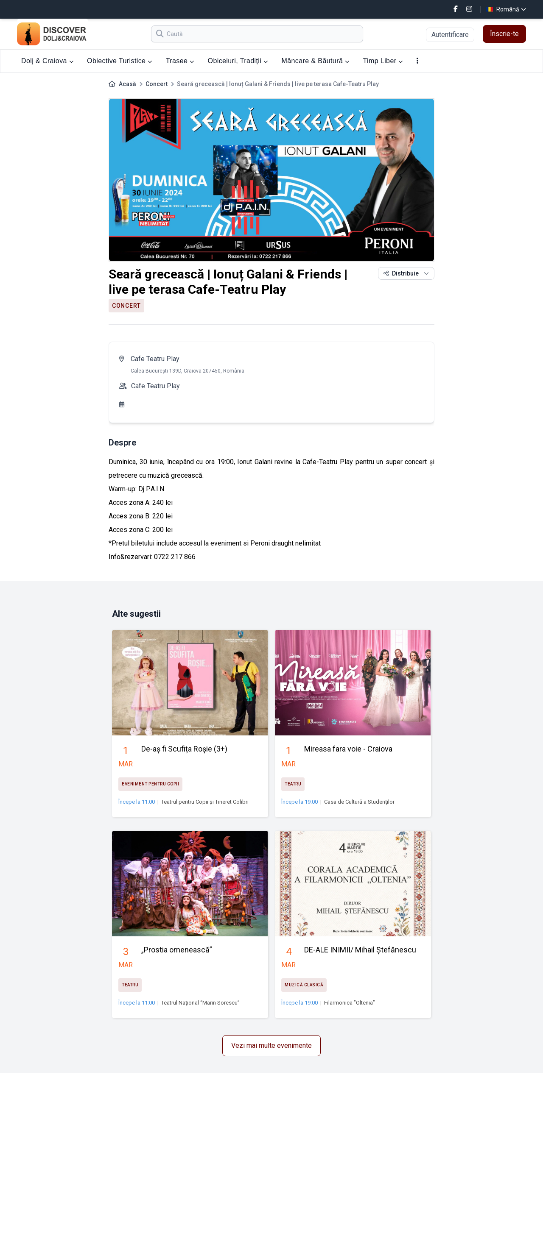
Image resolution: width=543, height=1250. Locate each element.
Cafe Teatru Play (155, 359)
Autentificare (450, 35)
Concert (157, 84)
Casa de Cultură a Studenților (359, 802)
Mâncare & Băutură (316, 60)
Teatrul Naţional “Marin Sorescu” (200, 1002)
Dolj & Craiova (47, 60)
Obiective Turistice (119, 60)
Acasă (127, 84)
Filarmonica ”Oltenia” (349, 1002)
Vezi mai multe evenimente (271, 1045)
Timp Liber (383, 60)
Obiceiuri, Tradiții (238, 60)
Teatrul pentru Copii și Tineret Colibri (205, 802)
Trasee (180, 60)
